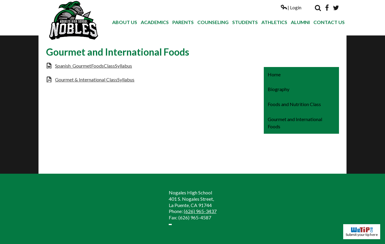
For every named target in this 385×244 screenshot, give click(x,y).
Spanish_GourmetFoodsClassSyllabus (93, 66)
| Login (290, 7)
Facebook (327, 8)
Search (318, 8)
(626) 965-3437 (200, 211)
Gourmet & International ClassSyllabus (94, 79)
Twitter (336, 8)
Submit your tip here (362, 232)
